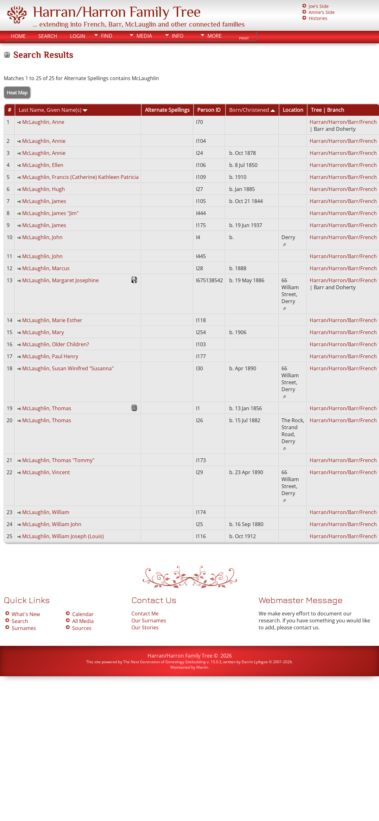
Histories (318, 18)
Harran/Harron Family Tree (116, 11)
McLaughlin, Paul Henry (50, 356)
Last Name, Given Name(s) (53, 109)
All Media (83, 621)
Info (177, 35)
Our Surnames (148, 620)
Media (144, 35)
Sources (82, 628)
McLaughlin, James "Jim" (50, 213)
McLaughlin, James (44, 201)
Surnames (24, 628)
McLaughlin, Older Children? (55, 344)
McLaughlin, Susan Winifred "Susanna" (68, 368)
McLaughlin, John (42, 237)
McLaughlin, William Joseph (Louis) (63, 536)
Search (47, 36)
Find (106, 35)
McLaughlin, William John (51, 524)
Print (244, 38)
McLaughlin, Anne (43, 121)
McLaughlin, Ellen (42, 165)
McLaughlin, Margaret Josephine (60, 280)
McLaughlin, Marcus (46, 268)
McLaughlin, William (45, 512)
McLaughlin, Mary (43, 332)
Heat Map (17, 92)
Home (18, 36)
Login (77, 36)
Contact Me (145, 613)
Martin (202, 667)
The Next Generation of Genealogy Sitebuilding (164, 662)
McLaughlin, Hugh (43, 189)
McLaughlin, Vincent (46, 472)
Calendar (83, 614)
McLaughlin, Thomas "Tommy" (58, 460)
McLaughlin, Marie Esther (52, 320)
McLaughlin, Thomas (46, 408)
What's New (26, 614)
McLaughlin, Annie (44, 140)
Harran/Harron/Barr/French (343, 121)
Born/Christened (252, 109)
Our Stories (145, 627)
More (214, 35)
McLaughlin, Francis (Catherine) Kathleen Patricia (80, 177)
